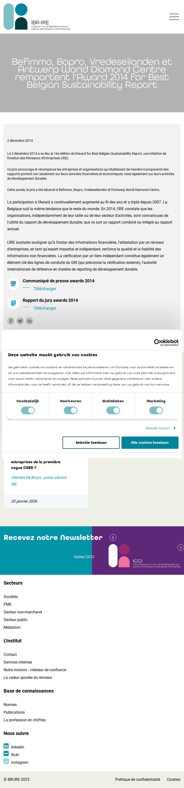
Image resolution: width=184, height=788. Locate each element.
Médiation (12, 627)
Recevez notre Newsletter (53, 537)
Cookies (173, 779)
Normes (10, 704)
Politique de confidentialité (137, 779)
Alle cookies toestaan (150, 442)
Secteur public (16, 619)
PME (8, 604)
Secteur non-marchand (23, 612)
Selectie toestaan (91, 442)
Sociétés (11, 596)
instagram (19, 762)
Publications (14, 712)
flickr (15, 754)
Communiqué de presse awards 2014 (100, 285)
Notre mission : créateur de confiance (35, 670)
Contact (10, 654)
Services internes (18, 662)
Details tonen (157, 428)
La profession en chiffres (25, 720)
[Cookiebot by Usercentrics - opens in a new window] (157, 342)
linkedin (17, 747)
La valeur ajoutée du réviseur (28, 677)
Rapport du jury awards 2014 (100, 305)
